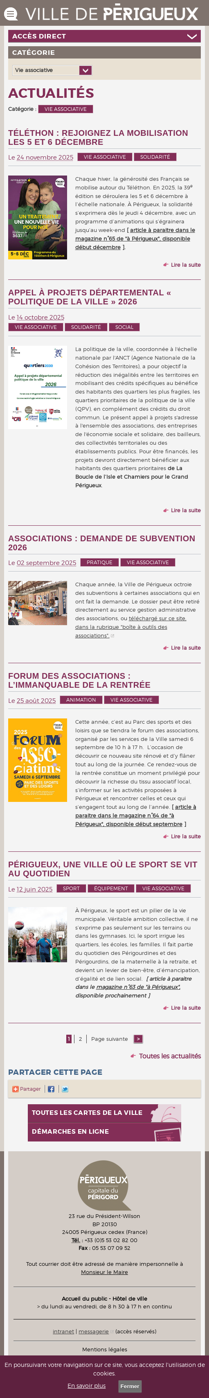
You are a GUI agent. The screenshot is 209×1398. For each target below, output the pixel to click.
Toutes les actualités (170, 1056)
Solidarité (155, 157)
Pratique (99, 562)
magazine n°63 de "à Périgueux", (138, 987)
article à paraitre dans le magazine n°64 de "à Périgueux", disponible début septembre (135, 815)
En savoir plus (86, 1385)
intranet (63, 1331)
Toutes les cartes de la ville (87, 1113)
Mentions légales (104, 1349)
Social (124, 327)
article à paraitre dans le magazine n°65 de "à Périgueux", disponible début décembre (135, 238)
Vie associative (105, 157)
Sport (71, 888)
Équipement (111, 888)
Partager (26, 1089)
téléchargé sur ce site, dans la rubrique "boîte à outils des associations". (131, 627)
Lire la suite (186, 264)
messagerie (94, 1331)
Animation (81, 700)
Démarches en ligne (70, 1132)
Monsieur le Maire (104, 1272)
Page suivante (110, 1039)
